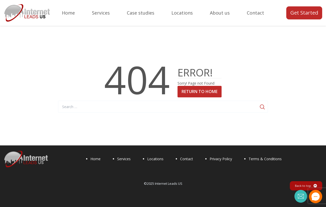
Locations (155, 158)
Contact (186, 158)
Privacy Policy (221, 158)
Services (124, 158)
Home (95, 158)
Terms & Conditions (265, 158)
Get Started (304, 12)
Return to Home (200, 91)
